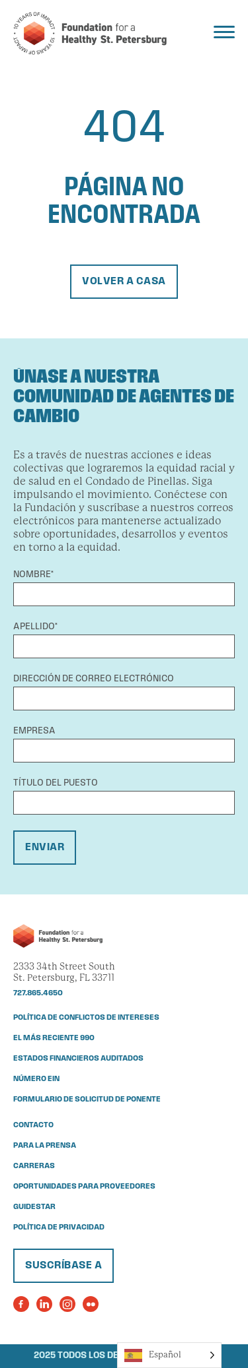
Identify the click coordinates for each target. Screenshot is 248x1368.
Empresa (34, 731)
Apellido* (35, 627)
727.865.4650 (38, 993)
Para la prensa (44, 1146)
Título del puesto (55, 783)
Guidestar (34, 1207)
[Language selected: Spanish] (169, 1355)
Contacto (33, 1125)
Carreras (34, 1166)
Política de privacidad (58, 1227)
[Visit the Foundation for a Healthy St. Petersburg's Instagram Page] (67, 1304)
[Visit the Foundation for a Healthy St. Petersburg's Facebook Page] (21, 1304)
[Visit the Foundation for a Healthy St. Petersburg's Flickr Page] (91, 1304)
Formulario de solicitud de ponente (87, 1100)
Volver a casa (124, 281)
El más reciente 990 (54, 1038)
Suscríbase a (63, 1265)
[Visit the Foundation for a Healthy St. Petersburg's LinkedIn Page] (44, 1304)
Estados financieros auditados (78, 1059)
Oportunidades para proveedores (84, 1187)
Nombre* (33, 575)
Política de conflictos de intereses (86, 1018)
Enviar (44, 847)
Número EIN (36, 1079)
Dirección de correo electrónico (93, 679)
